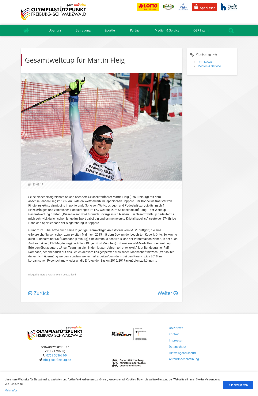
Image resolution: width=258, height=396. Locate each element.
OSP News (205, 62)
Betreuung (83, 30)
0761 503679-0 (56, 355)
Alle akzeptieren (238, 385)
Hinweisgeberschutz (182, 353)
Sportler (110, 30)
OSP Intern (201, 30)
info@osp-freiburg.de (57, 360)
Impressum (176, 340)
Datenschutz (177, 347)
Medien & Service (167, 30)
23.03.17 (37, 184)
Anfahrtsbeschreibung (184, 359)
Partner (135, 30)
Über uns (55, 30)
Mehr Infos (11, 390)
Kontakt (174, 334)
